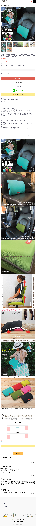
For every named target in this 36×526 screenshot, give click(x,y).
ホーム (2, 3)
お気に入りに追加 (18, 82)
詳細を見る (33, 462)
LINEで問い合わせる (19, 90)
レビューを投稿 (18, 453)
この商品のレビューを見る (18, 94)
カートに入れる (18, 78)
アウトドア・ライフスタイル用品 (8, 3)
